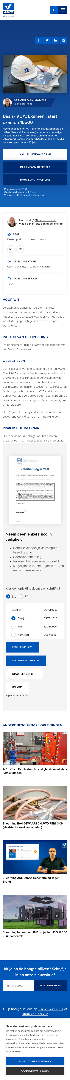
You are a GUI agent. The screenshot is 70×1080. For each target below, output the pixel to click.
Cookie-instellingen (35, 1071)
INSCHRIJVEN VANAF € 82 (35, 154)
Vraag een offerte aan (15, 195)
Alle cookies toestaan (35, 1061)
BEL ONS (17, 687)
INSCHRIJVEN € (22, 647)
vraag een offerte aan (32, 223)
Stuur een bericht (45, 220)
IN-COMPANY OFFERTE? (35, 167)
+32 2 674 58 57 (50, 1009)
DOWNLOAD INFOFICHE (35, 179)
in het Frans (29, 192)
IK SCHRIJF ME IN (50, 985)
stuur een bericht (35, 1014)
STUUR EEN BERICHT (24, 674)
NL (54, 9)
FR (20, 249)
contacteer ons (38, 195)
